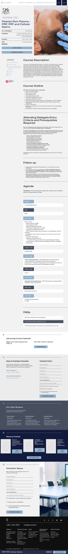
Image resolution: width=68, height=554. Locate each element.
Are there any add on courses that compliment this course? (43, 326)
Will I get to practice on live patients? (43, 317)
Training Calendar (28, 2)
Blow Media (36, 548)
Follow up (10, 71)
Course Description (13, 62)
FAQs (45, 2)
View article (17, 451)
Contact (51, 2)
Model (48, 2)
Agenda (10, 73)
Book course (17, 47)
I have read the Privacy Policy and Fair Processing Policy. (49, 392)
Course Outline (12, 64)
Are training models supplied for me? (43, 321)
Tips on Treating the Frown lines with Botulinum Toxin (17, 442)
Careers (34, 2)
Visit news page (34, 457)
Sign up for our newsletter (46, 388)
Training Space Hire (40, 2)
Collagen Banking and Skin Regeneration (39, 442)
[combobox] (51, 380)
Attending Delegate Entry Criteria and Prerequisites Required (14, 68)
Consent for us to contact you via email (49, 386)
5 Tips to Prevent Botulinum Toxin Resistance (61, 442)
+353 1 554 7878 (12, 372)
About (54, 2)
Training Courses (21, 2)
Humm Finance (40, 346)
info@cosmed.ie (12, 378)
